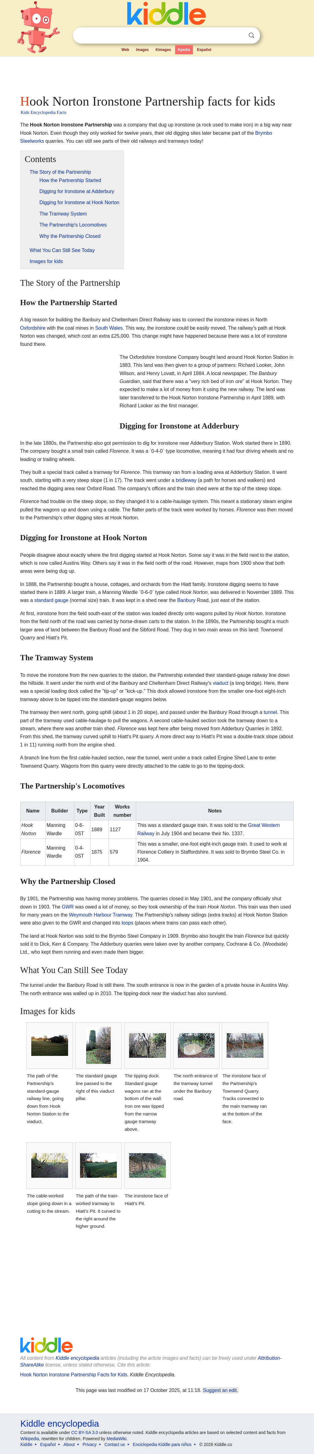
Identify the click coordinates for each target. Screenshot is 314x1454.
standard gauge (51, 600)
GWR (68, 906)
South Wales (109, 328)
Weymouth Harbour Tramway (100, 914)
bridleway (186, 480)
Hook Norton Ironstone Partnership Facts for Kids (74, 1374)
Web (125, 50)
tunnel (270, 712)
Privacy (89, 1444)
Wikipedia (30, 1438)
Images (142, 50)
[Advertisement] (156, 74)
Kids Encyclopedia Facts (44, 112)
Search (251, 35)
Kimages (163, 50)
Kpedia (184, 50)
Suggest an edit (220, 1390)
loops (127, 922)
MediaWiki (117, 1438)
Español (204, 50)
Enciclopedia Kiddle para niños (162, 1444)
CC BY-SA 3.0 (84, 1432)
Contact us (115, 1444)
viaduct (220, 683)
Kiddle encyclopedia (77, 1358)
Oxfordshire (33, 328)
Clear (239, 35)
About (69, 1444)
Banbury (186, 600)
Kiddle (27, 1444)
